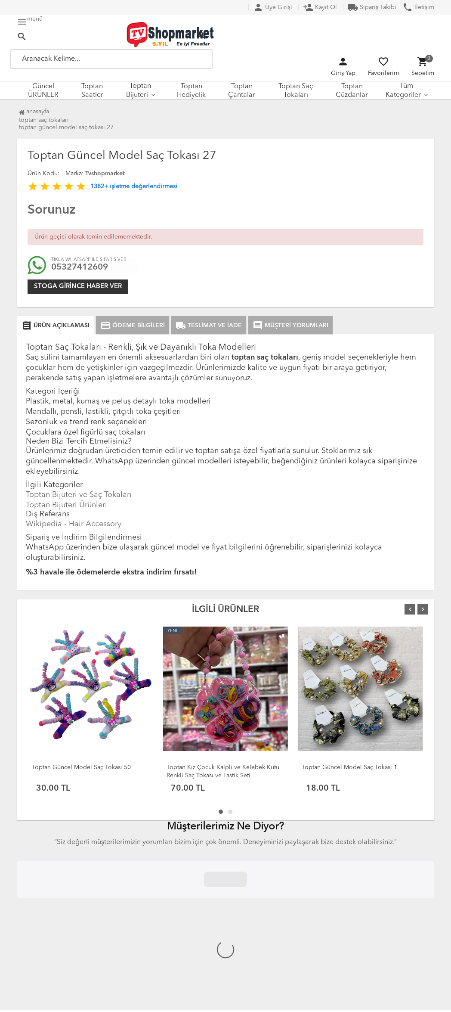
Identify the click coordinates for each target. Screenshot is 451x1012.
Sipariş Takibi (372, 7)
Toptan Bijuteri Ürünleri (66, 505)
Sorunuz (51, 210)
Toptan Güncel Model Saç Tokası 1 (349, 767)
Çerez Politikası (50, 935)
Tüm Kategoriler (403, 91)
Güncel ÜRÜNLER (43, 91)
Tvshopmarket (105, 174)
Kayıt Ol (320, 7)
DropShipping (154, 925)
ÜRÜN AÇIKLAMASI (56, 325)
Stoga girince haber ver (78, 286)
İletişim (418, 7)
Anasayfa (34, 112)
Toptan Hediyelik (191, 91)
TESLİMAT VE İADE (209, 325)
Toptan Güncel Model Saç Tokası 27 (66, 127)
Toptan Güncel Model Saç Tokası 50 (81, 767)
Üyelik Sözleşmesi (54, 925)
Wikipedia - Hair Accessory (73, 524)
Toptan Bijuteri (138, 91)
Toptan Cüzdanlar (352, 91)
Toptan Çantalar (241, 91)
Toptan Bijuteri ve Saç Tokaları (79, 495)
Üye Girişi (272, 7)
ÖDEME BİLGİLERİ (132, 325)
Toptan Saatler (92, 91)
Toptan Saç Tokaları (295, 91)
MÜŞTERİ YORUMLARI (290, 325)
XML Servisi (150, 935)
